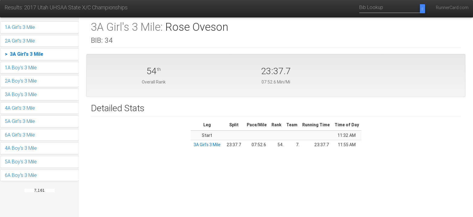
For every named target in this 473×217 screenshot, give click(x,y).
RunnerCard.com (452, 7)
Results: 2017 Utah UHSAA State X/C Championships (66, 7)
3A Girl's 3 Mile (207, 144)
